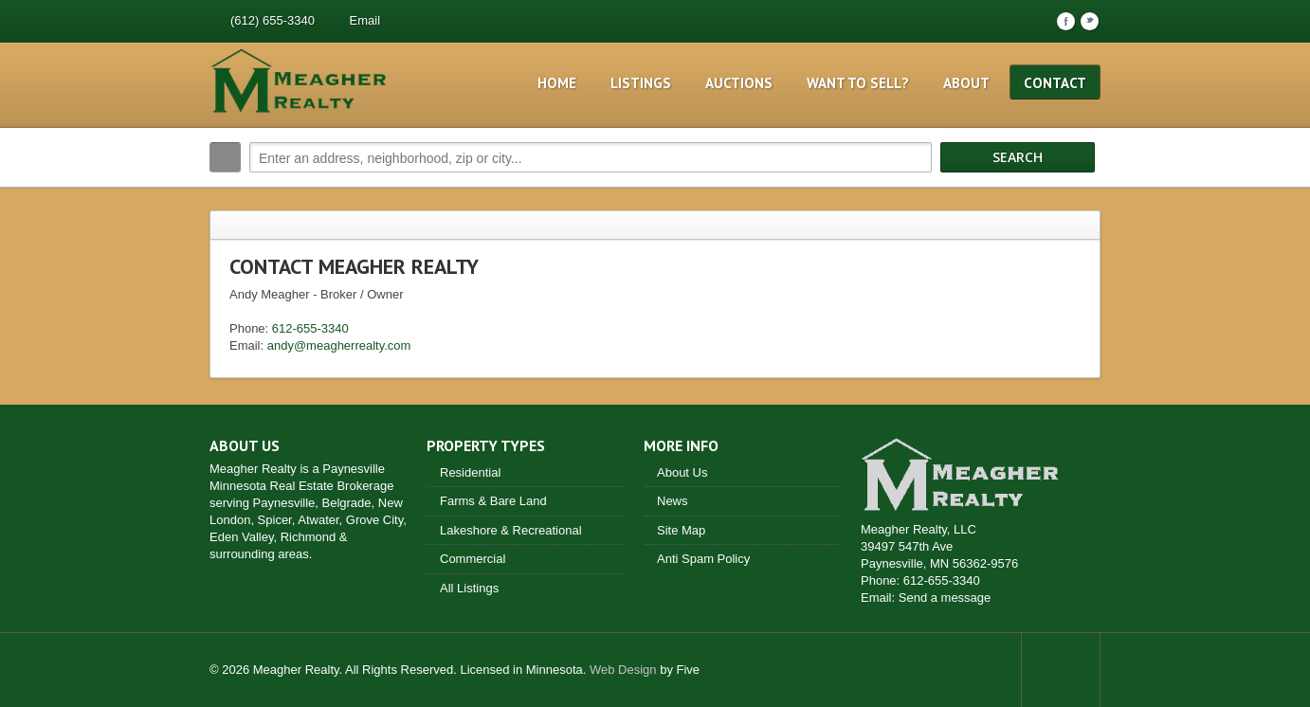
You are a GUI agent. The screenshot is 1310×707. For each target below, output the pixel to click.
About (966, 83)
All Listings (469, 588)
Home (556, 83)
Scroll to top (1061, 670)
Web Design (623, 669)
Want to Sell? (858, 83)
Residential (470, 472)
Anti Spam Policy (703, 559)
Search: (225, 157)
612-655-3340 (310, 328)
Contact (1055, 83)
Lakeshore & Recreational (511, 530)
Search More (1079, 197)
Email (365, 20)
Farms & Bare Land (493, 501)
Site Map (681, 530)
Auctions (739, 83)
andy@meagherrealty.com (339, 345)
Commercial (472, 559)
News (672, 501)
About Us (682, 472)
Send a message (945, 597)
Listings (640, 83)
